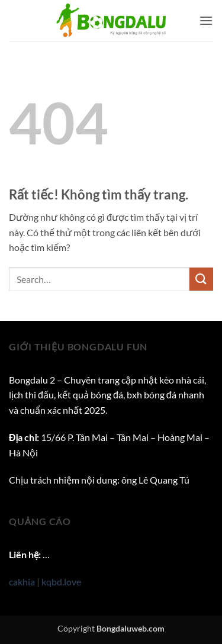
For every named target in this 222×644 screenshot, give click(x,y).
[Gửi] (201, 279)
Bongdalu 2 (32, 379)
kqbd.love (61, 581)
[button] (206, 20)
